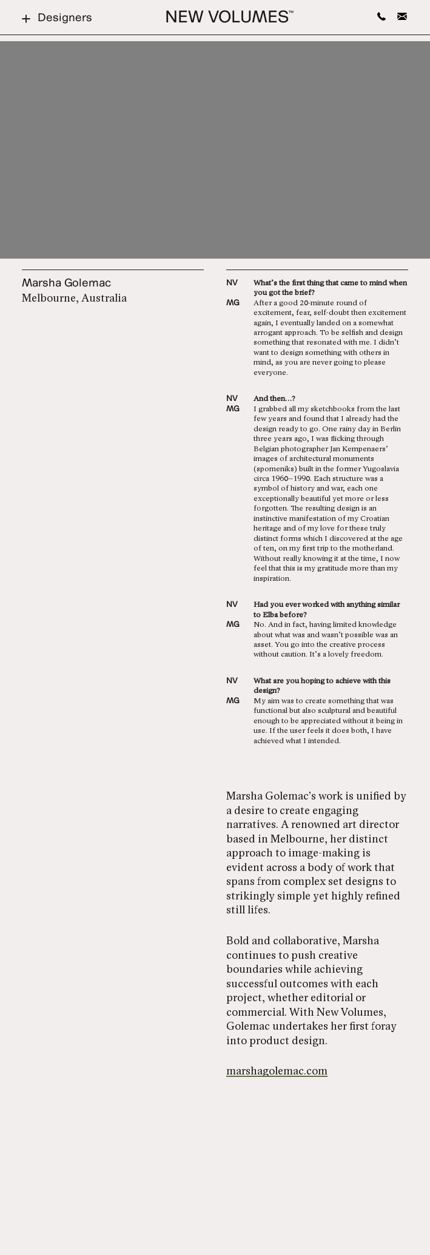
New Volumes (229, 18)
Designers (57, 18)
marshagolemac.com (277, 1072)
